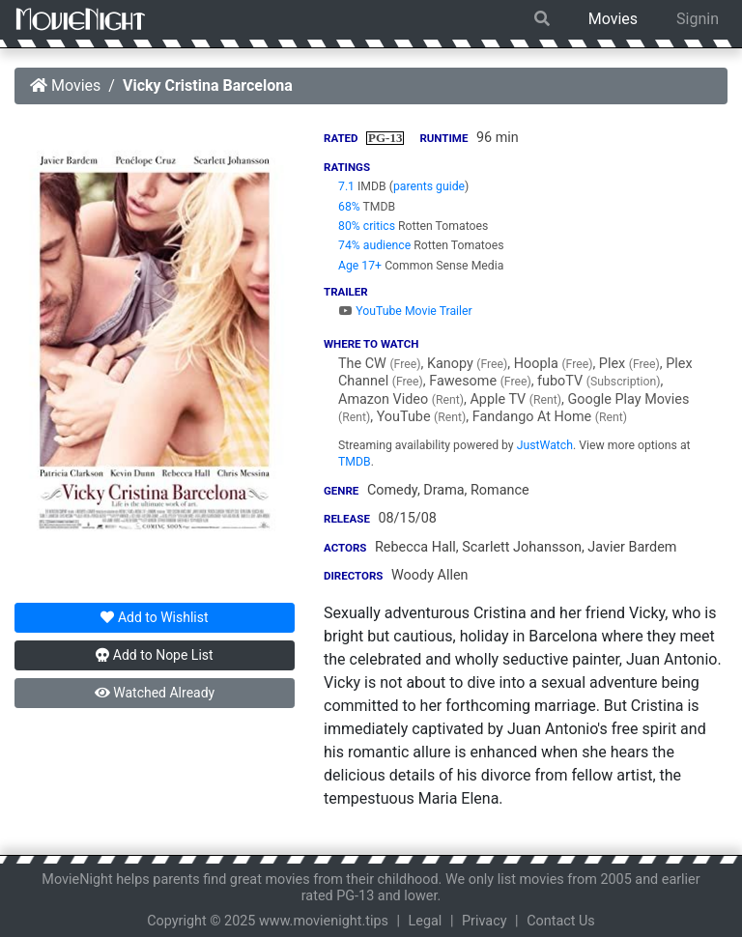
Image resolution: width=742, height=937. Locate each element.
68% (349, 206)
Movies (613, 19)
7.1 (346, 186)
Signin (697, 19)
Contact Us (561, 921)
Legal (425, 921)
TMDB (354, 461)
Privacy (484, 921)
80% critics (366, 226)
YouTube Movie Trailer (405, 311)
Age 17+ (360, 265)
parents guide (429, 186)
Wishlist (154, 617)
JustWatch (545, 445)
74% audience (374, 245)
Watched (154, 692)
